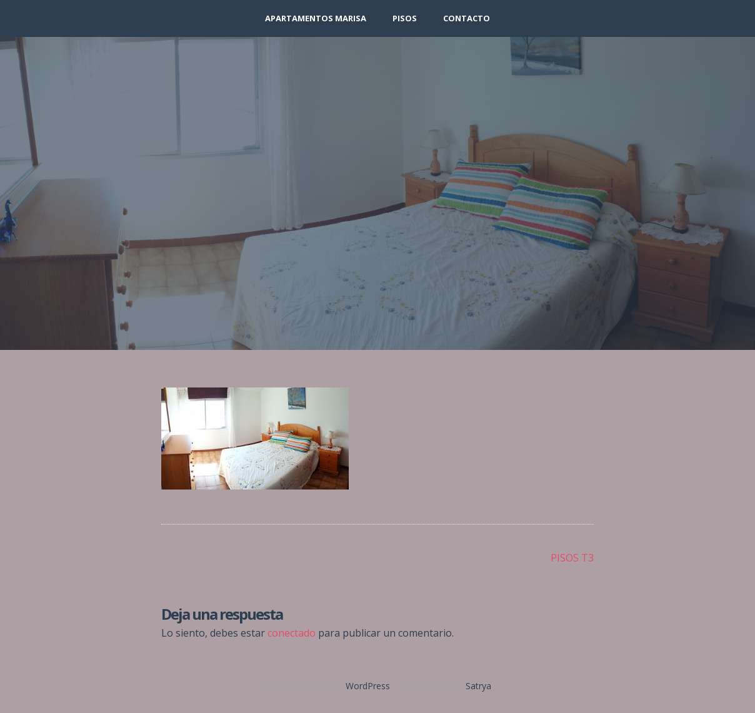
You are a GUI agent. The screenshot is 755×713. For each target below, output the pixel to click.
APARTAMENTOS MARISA (315, 18)
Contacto (466, 18)
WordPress (368, 686)
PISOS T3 (572, 558)
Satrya (478, 686)
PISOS (404, 18)
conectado (292, 633)
